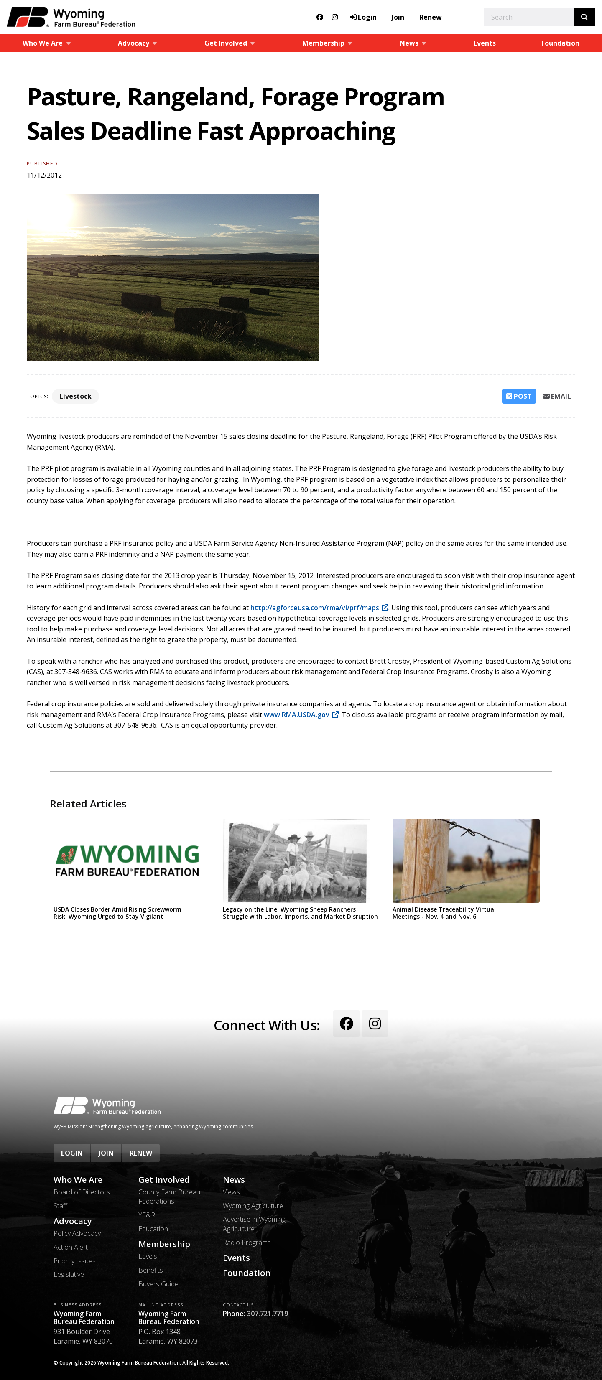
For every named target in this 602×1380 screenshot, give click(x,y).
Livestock (75, 396)
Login (72, 1153)
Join (398, 17)
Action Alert (71, 1247)
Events (485, 43)
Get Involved (164, 1180)
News (234, 1180)
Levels (147, 1256)
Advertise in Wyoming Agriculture (254, 1224)
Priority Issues (75, 1260)
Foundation (560, 43)
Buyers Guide (158, 1283)
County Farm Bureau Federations (169, 1196)
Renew (430, 17)
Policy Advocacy (77, 1233)
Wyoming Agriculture (253, 1205)
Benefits (150, 1270)
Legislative (69, 1274)
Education (153, 1228)
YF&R (146, 1215)
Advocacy (73, 1221)
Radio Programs (247, 1242)
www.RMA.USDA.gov (296, 714)
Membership (164, 1244)
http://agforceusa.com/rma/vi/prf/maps (314, 607)
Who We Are (78, 1180)
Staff (60, 1205)
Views (231, 1192)
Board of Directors (82, 1192)
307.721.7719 (267, 1313)
